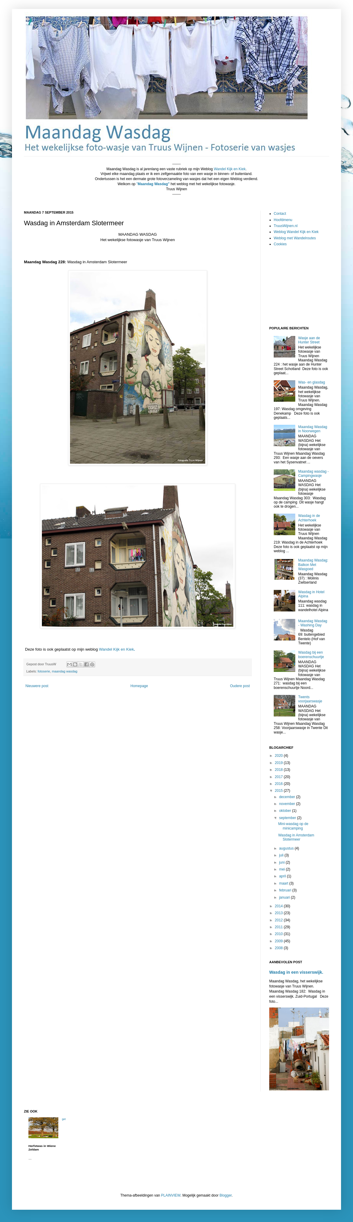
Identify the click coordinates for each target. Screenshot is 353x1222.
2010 (279, 934)
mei (282, 869)
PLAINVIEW (170, 1195)
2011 (279, 927)
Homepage (139, 686)
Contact (280, 213)
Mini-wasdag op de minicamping (293, 826)
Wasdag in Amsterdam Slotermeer (296, 837)
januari (285, 897)
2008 (279, 948)
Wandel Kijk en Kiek (116, 649)
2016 (279, 784)
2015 (279, 791)
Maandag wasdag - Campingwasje (313, 473)
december (287, 797)
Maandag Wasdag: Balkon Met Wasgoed (313, 564)
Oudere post (240, 686)
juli (281, 855)
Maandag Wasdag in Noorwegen (312, 429)
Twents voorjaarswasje (310, 699)
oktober (285, 811)
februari (285, 890)
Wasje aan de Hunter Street (309, 340)
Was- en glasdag (311, 382)
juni (282, 862)
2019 (279, 763)
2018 (279, 770)
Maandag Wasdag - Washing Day (312, 623)
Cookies (280, 244)
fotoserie (44, 671)
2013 (279, 913)
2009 (279, 941)
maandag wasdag (64, 671)
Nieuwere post (36, 686)
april (283, 876)
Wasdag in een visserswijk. (296, 972)
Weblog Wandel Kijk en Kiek (296, 232)
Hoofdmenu (283, 220)
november (287, 804)
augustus (287, 848)
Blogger (226, 1195)
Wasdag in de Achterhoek (309, 518)
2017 (279, 777)
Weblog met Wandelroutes (295, 238)
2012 (279, 920)
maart (284, 883)
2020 (279, 756)
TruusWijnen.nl (286, 226)
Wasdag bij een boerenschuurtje (311, 654)
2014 (279, 906)
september (288, 818)
